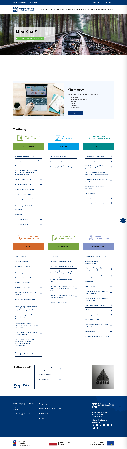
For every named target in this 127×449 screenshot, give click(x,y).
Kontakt (96, 2)
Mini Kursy (60, 9)
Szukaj (110, 2)
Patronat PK (85, 9)
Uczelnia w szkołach (72, 9)
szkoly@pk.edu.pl (24, 414)
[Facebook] (93, 425)
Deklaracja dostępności (47, 408)
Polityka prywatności (46, 404)
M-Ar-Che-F (26, 32)
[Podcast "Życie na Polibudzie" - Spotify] (97, 428)
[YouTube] (97, 425)
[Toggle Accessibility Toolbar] (123, 220)
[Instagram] (100, 425)
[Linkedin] (104, 425)
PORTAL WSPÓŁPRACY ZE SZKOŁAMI (25, 2)
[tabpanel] (76, 377)
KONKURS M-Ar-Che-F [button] (47, 10)
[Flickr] (108, 425)
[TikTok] (111, 425)
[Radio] (94, 428)
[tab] (23, 366)
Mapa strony (43, 413)
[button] (75, 113)
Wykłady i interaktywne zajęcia (102, 9)
